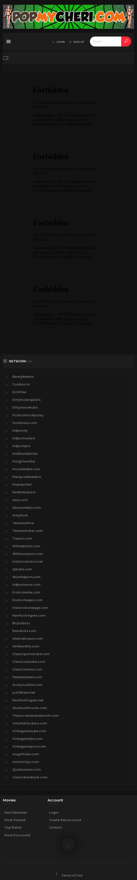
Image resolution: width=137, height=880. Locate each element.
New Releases (15, 812)
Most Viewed (14, 820)
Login (53, 812)
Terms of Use (71, 875)
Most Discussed (17, 835)
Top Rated (12, 827)
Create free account (65, 820)
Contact (55, 827)
